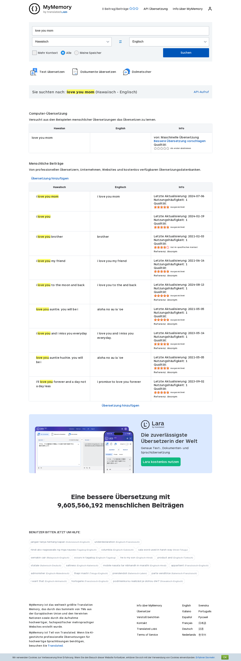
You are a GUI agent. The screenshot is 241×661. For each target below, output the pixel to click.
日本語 (202, 622)
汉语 (201, 628)
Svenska (203, 605)
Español (187, 617)
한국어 (202, 634)
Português (204, 611)
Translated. (55, 645)
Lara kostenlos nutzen (161, 462)
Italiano (186, 611)
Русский (203, 617)
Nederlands (189, 634)
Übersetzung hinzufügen (50, 178)
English (186, 605)
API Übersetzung (156, 8)
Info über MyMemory (188, 8)
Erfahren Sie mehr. (205, 657)
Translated (147, 628)
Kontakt (142, 622)
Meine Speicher (87, 53)
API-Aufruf (201, 91)
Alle (66, 53)
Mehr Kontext (45, 53)
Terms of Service (147, 634)
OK (225, 657)
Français (187, 622)
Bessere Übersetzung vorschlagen (180, 141)
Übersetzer (144, 611)
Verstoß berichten (148, 617)
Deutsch (187, 628)
